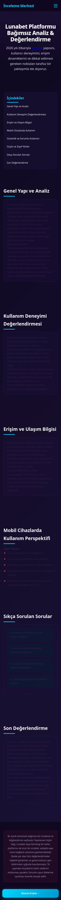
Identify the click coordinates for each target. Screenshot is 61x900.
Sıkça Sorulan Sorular (18, 154)
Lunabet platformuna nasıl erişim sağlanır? (27, 634)
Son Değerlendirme (17, 162)
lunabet (37, 48)
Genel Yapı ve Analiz (17, 106)
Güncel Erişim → (30, 893)
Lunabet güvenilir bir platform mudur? (29, 681)
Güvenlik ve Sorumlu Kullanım (23, 138)
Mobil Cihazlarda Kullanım (21, 130)
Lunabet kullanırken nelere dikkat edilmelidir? (27, 665)
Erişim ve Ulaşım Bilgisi (19, 122)
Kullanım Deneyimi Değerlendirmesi (26, 114)
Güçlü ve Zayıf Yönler (18, 146)
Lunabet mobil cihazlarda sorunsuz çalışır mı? (26, 650)
